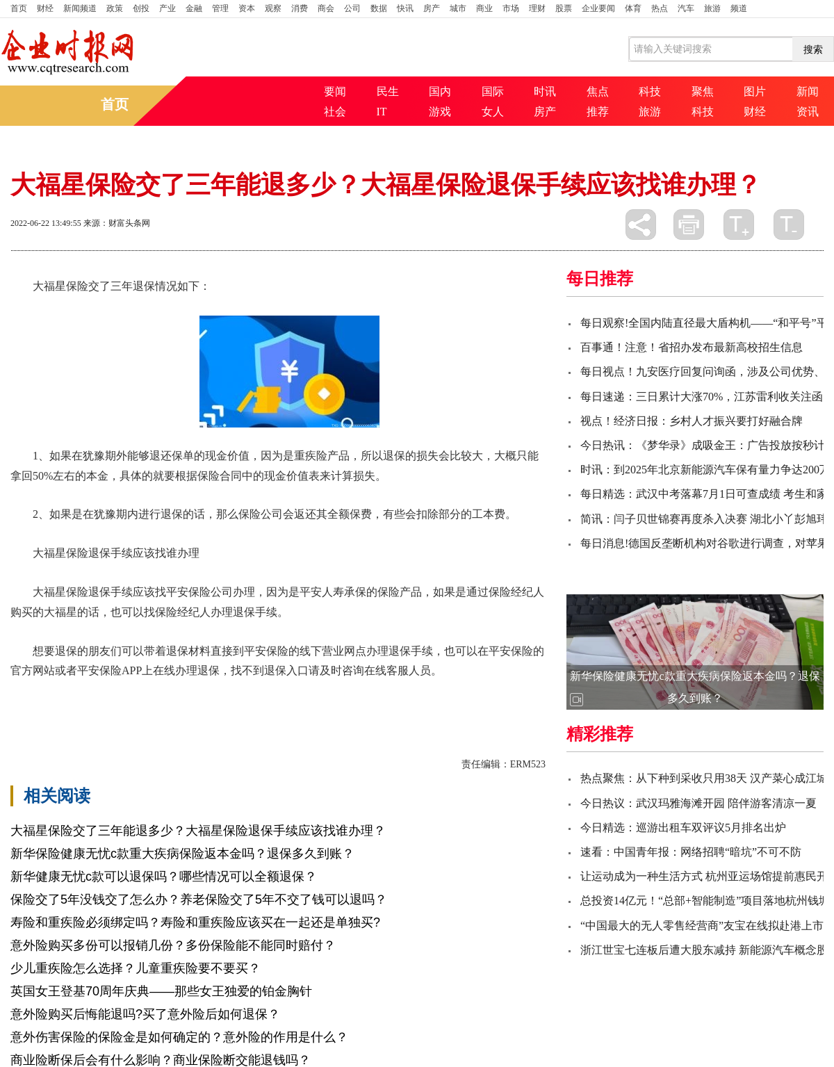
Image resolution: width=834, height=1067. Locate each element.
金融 (194, 8)
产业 (167, 8)
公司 (352, 8)
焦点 (598, 91)
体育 (633, 8)
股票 (563, 8)
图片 (755, 91)
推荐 (598, 111)
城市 (458, 8)
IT (382, 111)
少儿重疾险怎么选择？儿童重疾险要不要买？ (135, 968)
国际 (493, 91)
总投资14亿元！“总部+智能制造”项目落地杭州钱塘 (705, 900)
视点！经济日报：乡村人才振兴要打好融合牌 (691, 421)
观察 (273, 8)
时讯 (545, 91)
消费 (299, 8)
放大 (738, 224)
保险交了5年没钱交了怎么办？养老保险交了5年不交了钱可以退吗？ (198, 899)
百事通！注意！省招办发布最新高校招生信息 (691, 347)
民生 (388, 91)
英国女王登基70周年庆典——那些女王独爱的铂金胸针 (161, 991)
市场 (510, 8)
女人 (493, 111)
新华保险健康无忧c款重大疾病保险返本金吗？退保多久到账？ (182, 854)
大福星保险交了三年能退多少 (130, 695)
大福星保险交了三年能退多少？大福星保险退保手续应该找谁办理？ (198, 831)
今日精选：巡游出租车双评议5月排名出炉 (683, 827)
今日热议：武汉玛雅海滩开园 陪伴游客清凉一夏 (698, 803)
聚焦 (703, 91)
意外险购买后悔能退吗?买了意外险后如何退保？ (145, 1014)
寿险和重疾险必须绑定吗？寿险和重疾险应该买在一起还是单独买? (195, 922)
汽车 (686, 8)
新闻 (807, 91)
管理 (220, 8)
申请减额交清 (455, 695)
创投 (141, 8)
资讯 (807, 111)
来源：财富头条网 (116, 223)
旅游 (712, 8)
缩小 (789, 224)
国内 (440, 91)
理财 (537, 8)
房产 (431, 8)
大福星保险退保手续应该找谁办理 (288, 695)
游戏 (440, 111)
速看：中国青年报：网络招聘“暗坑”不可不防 (690, 852)
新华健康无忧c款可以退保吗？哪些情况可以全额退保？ (163, 876)
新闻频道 (80, 8)
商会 (326, 8)
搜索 (813, 49)
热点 (659, 8)
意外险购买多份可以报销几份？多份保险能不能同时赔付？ (173, 945)
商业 (484, 8)
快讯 (405, 8)
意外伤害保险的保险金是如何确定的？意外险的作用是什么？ (179, 1037)
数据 (378, 8)
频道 (738, 8)
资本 (246, 8)
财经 (45, 8)
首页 (18, 8)
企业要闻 (598, 8)
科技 (650, 91)
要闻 (335, 91)
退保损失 (397, 695)
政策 (114, 8)
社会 (335, 111)
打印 (688, 224)
